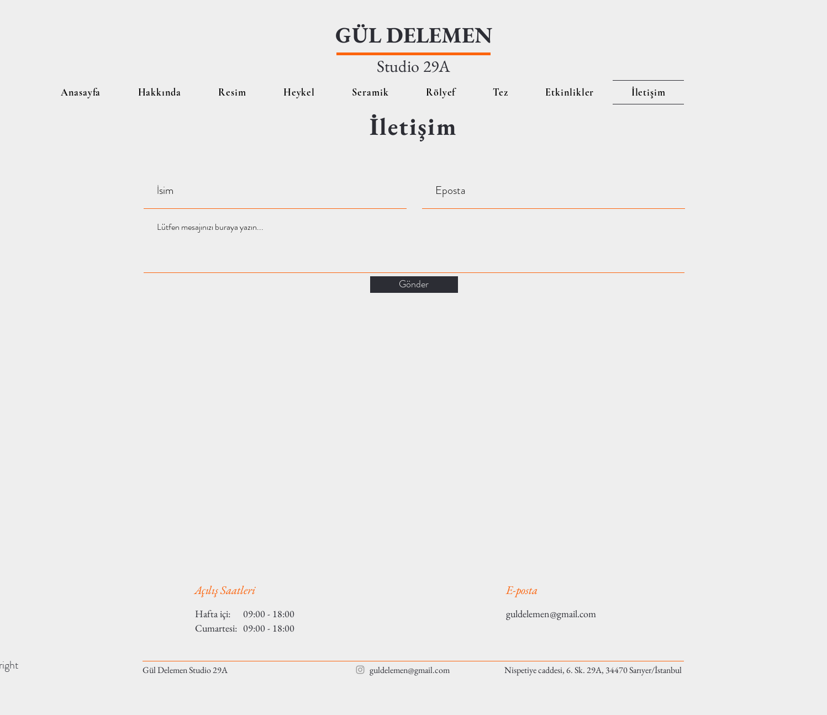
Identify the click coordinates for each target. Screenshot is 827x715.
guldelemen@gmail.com (551, 613)
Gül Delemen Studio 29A (185, 670)
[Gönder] (414, 284)
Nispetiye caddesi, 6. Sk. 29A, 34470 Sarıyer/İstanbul (593, 670)
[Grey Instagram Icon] (360, 669)
